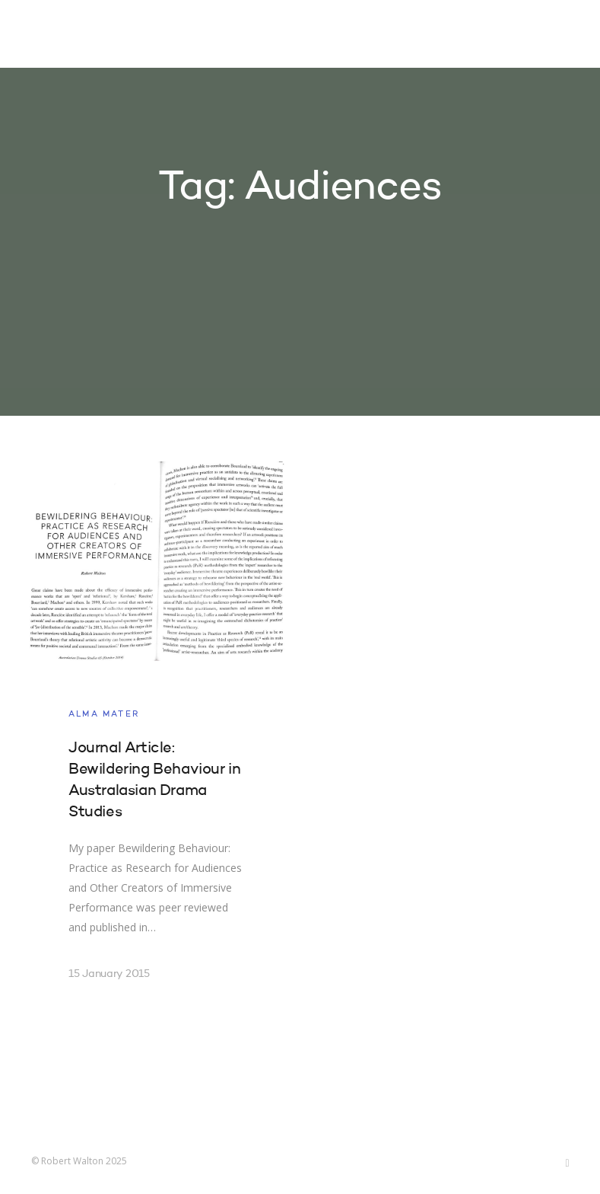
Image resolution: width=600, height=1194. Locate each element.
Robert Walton (66, 34)
